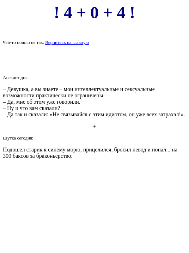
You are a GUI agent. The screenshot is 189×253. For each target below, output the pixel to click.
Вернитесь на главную (67, 42)
